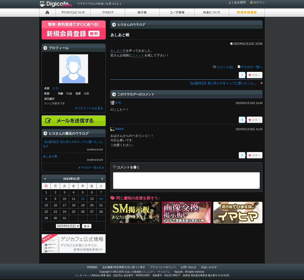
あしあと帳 (118, 50)
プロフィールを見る (90, 108)
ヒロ (55, 88)
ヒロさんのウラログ (131, 24)
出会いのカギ (209, 267)
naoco (119, 128)
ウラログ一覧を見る (92, 167)
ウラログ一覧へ (251, 67)
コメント (138, 55)
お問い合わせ (188, 267)
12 (82, 199)
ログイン (259, 2)
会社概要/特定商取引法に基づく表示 (123, 267)
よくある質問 (237, 2)
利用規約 (92, 267)
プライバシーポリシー (163, 267)
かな (118, 102)
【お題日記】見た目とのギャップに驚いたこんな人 (224, 83)
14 (101, 199)
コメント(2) (225, 67)
